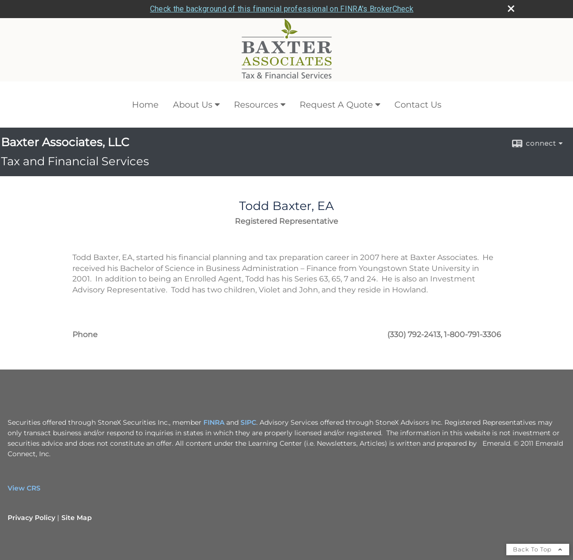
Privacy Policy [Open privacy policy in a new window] (31, 499)
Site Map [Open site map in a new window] (76, 499)
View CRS (24, 470)
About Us (192, 86)
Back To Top (538, 531)
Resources (256, 86)
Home (145, 86)
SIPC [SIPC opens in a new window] (248, 404)
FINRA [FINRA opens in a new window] (213, 404)
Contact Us (418, 86)
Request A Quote (336, 86)
